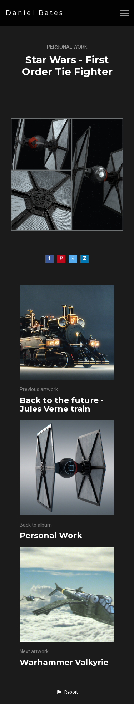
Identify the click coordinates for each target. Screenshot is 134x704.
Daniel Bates (35, 13)
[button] (66, 692)
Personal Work (67, 47)
